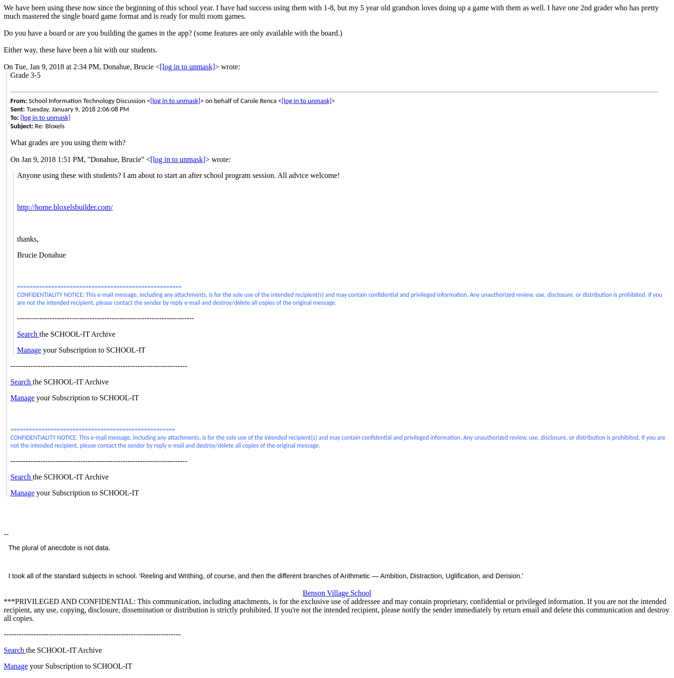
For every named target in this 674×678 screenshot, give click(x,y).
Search (28, 334)
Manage (29, 350)
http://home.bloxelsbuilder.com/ (64, 207)
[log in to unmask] (187, 67)
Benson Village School (337, 593)
